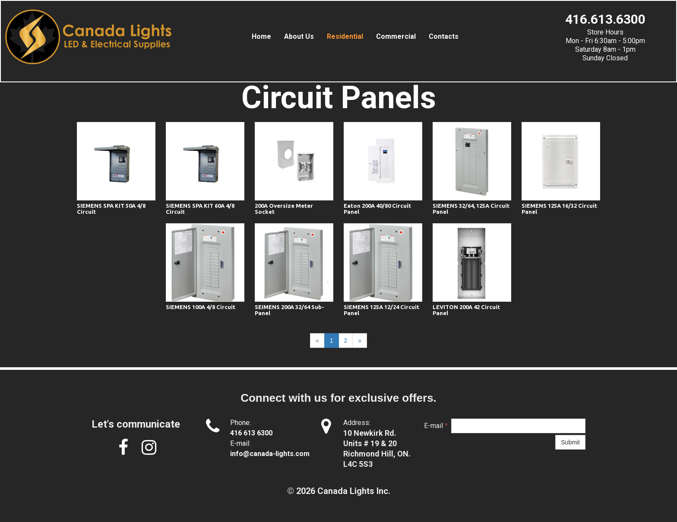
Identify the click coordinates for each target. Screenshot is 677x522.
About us (299, 37)
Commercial (396, 37)
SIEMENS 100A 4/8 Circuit (200, 307)
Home (261, 37)
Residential (345, 37)
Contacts (444, 37)
